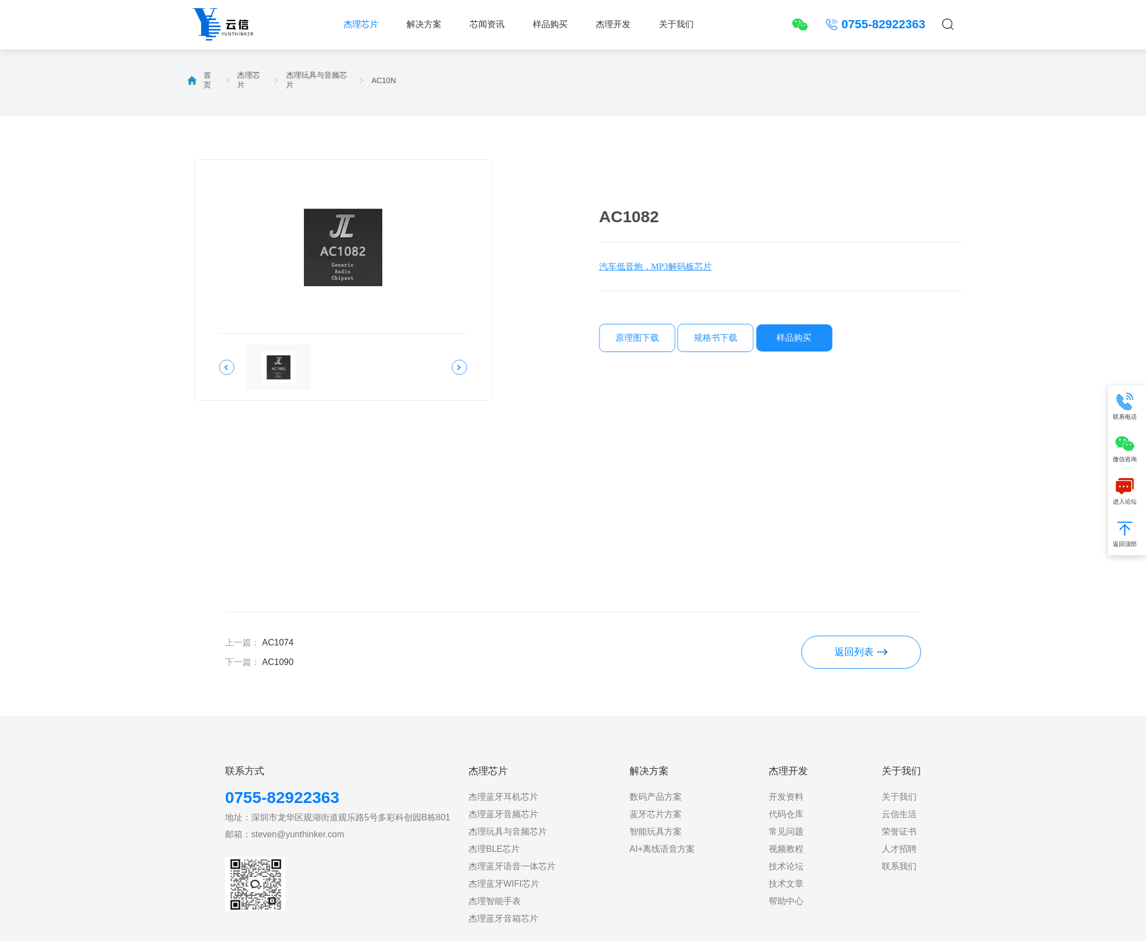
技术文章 (786, 883)
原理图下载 (712, 337)
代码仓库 (786, 814)
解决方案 (424, 24)
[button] (170, 367)
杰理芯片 (361, 24)
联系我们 (899, 866)
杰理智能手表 (495, 901)
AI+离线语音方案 (662, 849)
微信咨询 (1127, 449)
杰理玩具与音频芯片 (259, 80)
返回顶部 (1127, 533)
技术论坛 (786, 866)
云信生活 (899, 814)
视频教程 (786, 849)
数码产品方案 (656, 796)
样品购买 (550, 24)
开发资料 (786, 796)
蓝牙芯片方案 (656, 814)
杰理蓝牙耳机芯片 (503, 796)
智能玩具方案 (656, 831)
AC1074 (278, 642)
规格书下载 (791, 337)
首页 (150, 80)
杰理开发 (613, 24)
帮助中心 (786, 901)
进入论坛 (1127, 491)
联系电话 (1127, 406)
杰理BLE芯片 (494, 849)
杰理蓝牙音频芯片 (503, 814)
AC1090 (278, 662)
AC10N (326, 80)
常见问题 (786, 831)
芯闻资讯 (487, 24)
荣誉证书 (899, 831)
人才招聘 (899, 849)
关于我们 (676, 24)
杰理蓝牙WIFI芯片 (504, 883)
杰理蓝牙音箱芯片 (503, 918)
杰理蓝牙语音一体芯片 (512, 866)
